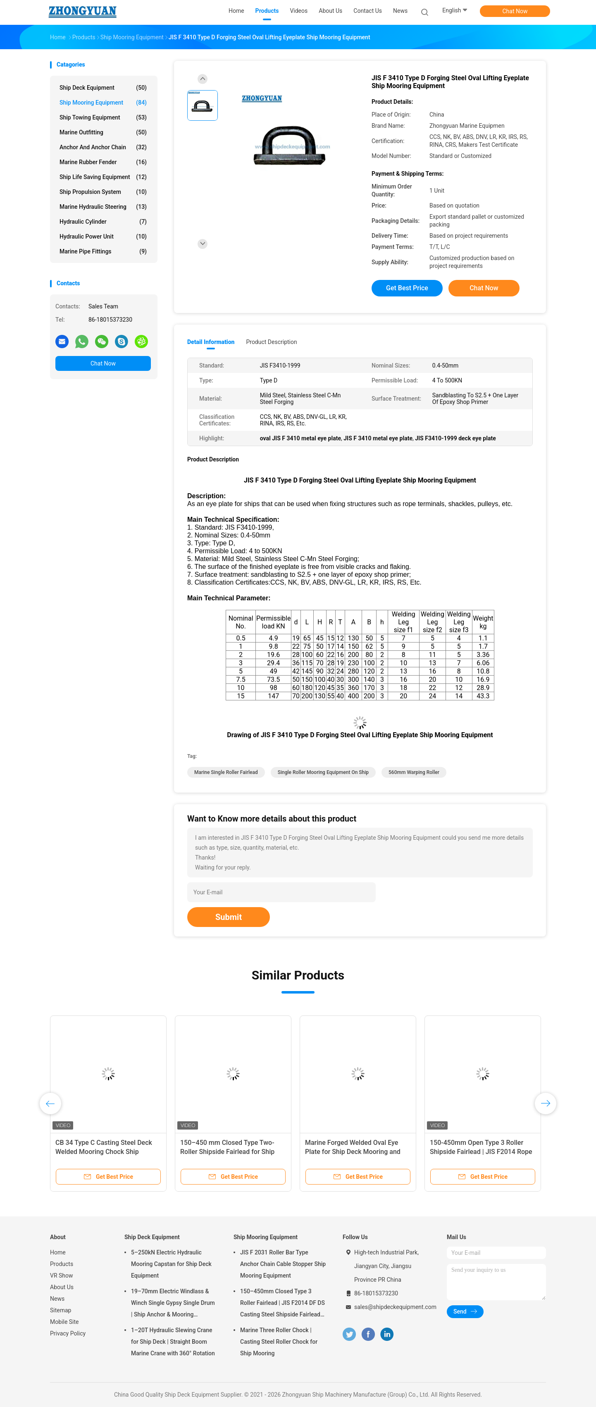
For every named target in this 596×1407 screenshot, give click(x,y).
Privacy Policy (68, 1333)
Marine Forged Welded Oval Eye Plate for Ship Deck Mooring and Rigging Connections (353, 1152)
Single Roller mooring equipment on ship (323, 772)
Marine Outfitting (103, 132)
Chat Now (515, 11)
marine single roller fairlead (226, 772)
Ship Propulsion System (103, 192)
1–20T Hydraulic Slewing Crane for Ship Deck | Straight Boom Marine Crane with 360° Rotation (173, 1342)
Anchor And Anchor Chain (103, 147)
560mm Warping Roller (414, 772)
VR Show (61, 1275)
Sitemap (60, 1310)
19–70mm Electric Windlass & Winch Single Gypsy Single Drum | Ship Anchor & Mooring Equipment (173, 1304)
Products (61, 1264)
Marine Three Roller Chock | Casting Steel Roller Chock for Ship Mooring (278, 1342)
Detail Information (210, 342)
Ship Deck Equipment (103, 88)
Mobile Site (64, 1322)
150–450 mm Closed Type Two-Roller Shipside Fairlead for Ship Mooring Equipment (227, 1152)
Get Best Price (407, 288)
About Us (62, 1287)
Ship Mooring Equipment (103, 102)
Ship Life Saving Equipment (103, 177)
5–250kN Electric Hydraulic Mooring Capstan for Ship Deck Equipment (171, 1264)
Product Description (271, 342)
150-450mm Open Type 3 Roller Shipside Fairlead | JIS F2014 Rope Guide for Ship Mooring (481, 1152)
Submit (228, 917)
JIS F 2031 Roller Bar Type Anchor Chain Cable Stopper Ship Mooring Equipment (283, 1264)
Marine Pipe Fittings (103, 251)
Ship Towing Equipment (103, 117)
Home (58, 1252)
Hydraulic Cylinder (103, 221)
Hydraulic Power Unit (103, 236)
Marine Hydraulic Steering (103, 207)
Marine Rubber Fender (103, 162)
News (57, 1298)
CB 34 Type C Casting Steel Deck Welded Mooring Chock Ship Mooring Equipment (103, 1152)
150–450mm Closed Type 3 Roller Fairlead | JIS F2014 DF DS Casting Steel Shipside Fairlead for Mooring (282, 1304)
